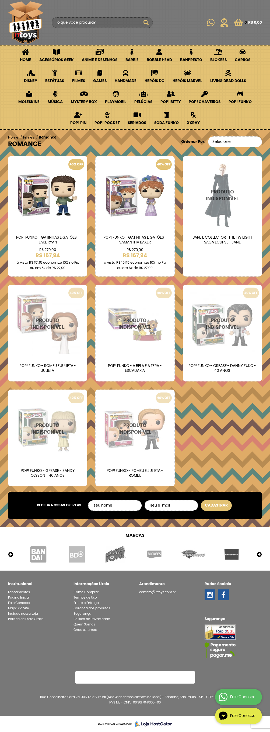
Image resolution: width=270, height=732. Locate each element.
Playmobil (115, 102)
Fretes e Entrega (86, 602)
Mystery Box (84, 102)
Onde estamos (85, 629)
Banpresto (191, 60)
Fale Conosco (19, 602)
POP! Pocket (107, 123)
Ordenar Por (192, 142)
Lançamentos (19, 592)
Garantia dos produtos (91, 608)
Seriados (137, 123)
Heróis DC (154, 81)
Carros (242, 60)
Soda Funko (166, 123)
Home (25, 60)
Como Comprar (86, 592)
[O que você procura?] (146, 22)
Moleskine (29, 102)
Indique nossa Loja (23, 613)
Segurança (82, 613)
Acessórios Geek (56, 60)
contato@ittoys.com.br (157, 592)
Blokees (218, 60)
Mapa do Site (18, 608)
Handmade (125, 81)
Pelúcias (143, 102)
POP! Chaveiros (204, 102)
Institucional (20, 584)
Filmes (78, 81)
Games (100, 81)
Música (55, 102)
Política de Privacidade (91, 619)
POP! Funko (240, 102)
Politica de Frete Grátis (25, 619)
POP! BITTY (170, 102)
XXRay (193, 123)
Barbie (132, 60)
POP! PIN (78, 123)
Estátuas (54, 81)
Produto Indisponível (222, 195)
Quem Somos (84, 624)
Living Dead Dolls (228, 81)
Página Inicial (19, 597)
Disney (30, 81)
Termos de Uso (85, 597)
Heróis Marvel (187, 81)
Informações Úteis (91, 584)
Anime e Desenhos (99, 60)
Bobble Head (159, 60)
